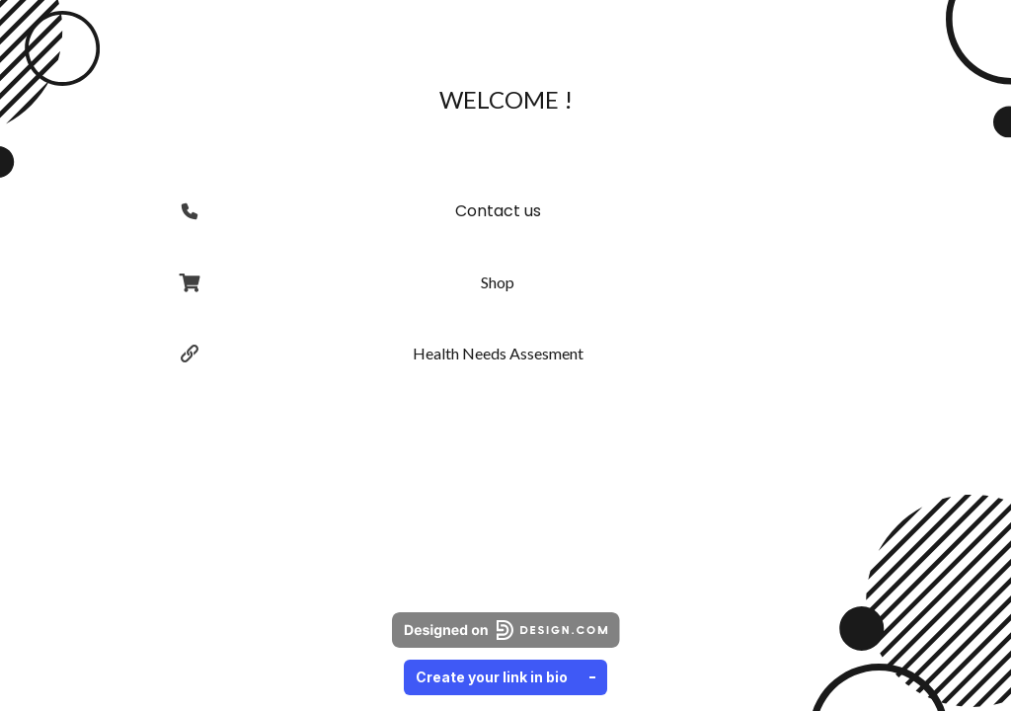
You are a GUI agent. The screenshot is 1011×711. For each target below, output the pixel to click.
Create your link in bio (505, 677)
